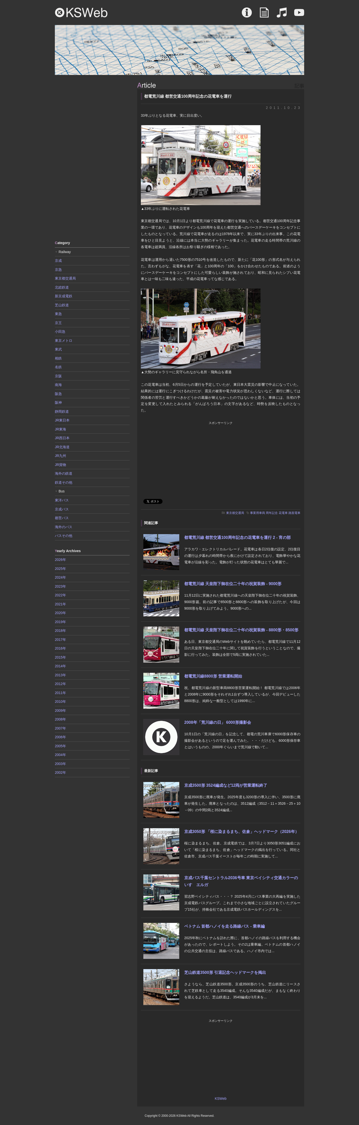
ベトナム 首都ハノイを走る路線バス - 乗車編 (224, 926)
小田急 (60, 332)
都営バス (62, 518)
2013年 (60, 675)
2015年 (60, 657)
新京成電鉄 (63, 296)
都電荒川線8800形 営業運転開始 (213, 676)
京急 (58, 270)
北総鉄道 (62, 287)
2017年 (60, 640)
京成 (58, 261)
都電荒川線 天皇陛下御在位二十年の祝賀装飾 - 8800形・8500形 (241, 630)
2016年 (60, 648)
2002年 (60, 772)
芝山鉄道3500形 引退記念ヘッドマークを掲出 (225, 972)
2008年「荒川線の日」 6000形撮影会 (217, 722)
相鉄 (58, 358)
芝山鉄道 (62, 305)
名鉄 (58, 367)
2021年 (60, 604)
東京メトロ (63, 341)
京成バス (62, 509)
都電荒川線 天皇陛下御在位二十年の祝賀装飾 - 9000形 (232, 584)
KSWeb (81, 12)
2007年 (60, 728)
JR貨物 (60, 465)
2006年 (60, 737)
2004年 (60, 755)
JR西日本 (62, 438)
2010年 (60, 702)
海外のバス (63, 527)
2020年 (60, 613)
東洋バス (62, 500)
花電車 (283, 513)
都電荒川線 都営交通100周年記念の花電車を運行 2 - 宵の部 (237, 537)
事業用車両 (257, 513)
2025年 (60, 569)
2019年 (60, 622)
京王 (58, 323)
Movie (299, 14)
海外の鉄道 (63, 473)
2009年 (60, 711)
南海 (58, 385)
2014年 (60, 666)
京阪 (58, 376)
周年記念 (272, 513)
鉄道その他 (63, 482)
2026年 (60, 560)
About (247, 14)
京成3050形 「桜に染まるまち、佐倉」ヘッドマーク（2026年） (241, 831)
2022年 (60, 595)
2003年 (60, 764)
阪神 (58, 402)
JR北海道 (62, 447)
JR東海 (60, 429)
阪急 (58, 394)
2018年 (60, 631)
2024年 (60, 577)
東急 (58, 314)
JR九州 (60, 456)
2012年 (60, 684)
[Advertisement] (92, 157)
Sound (282, 14)
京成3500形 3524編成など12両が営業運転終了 (225, 785)
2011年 (60, 693)
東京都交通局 (235, 513)
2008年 (60, 719)
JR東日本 (62, 420)
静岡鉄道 (62, 411)
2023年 (60, 586)
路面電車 (294, 513)
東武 (58, 349)
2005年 (60, 746)
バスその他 (63, 536)
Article (264, 14)
